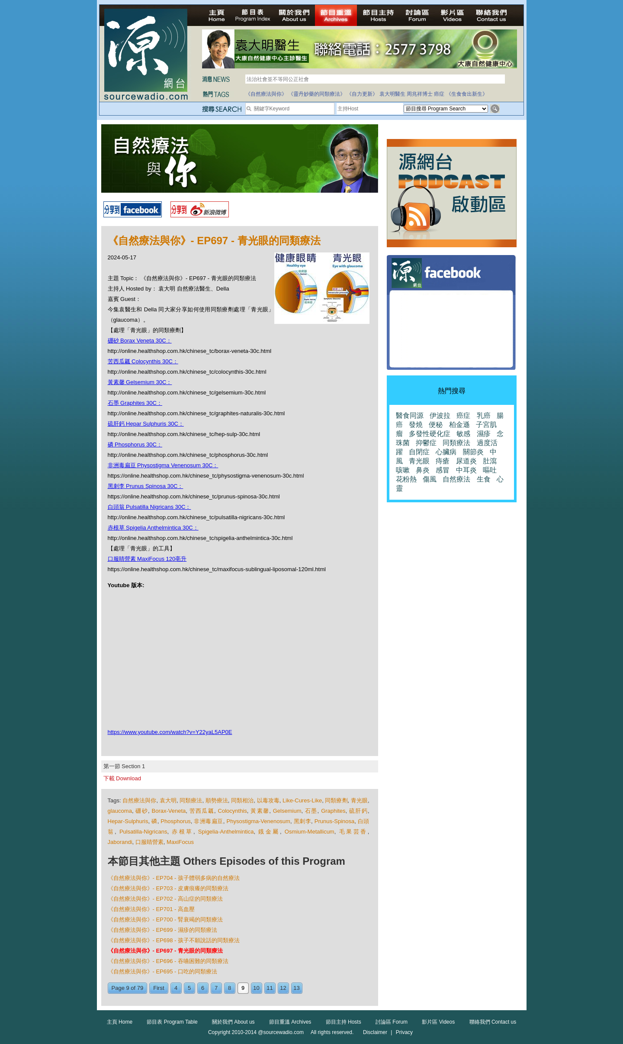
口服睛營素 (149, 842)
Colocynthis (232, 811)
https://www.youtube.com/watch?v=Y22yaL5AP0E (170, 732)
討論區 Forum (392, 1022)
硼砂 (141, 811)
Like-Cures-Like (302, 800)
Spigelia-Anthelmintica (226, 831)
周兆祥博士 (420, 94)
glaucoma (120, 811)
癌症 (439, 94)
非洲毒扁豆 (208, 821)
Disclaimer (375, 1032)
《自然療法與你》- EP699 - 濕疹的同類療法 (163, 930)
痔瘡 (443, 461)
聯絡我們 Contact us (493, 1022)
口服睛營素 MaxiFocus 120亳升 (147, 559)
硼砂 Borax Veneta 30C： (140, 340)
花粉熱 (406, 479)
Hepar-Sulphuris (128, 821)
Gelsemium (287, 811)
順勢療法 (217, 800)
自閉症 (419, 452)
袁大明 (168, 800)
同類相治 (242, 800)
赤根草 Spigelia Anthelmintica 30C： (153, 527)
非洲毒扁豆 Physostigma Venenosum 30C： (163, 465)
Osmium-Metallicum (309, 831)
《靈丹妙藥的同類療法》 (316, 94)
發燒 (416, 424)
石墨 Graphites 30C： (135, 403)
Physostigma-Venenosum (258, 821)
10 (256, 988)
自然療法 (456, 479)
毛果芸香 (353, 831)
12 (283, 988)
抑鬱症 (426, 442)
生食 (484, 479)
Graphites (333, 811)
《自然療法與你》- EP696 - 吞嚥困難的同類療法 (168, 961)
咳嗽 (403, 470)
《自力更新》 (362, 94)
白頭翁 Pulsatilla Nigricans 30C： (149, 507)
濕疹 (484, 433)
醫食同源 (410, 415)
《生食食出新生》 (467, 94)
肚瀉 (490, 461)
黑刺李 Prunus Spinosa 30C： (145, 486)
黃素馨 (259, 811)
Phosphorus (175, 821)
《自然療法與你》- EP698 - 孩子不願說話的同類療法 (174, 940)
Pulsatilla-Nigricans (143, 831)
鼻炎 (423, 470)
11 (270, 988)
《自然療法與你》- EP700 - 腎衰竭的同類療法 (165, 919)
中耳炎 (466, 470)
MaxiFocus (180, 842)
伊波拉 (440, 415)
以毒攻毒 (268, 800)
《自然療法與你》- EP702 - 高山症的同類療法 (165, 898)
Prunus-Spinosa (335, 821)
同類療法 (191, 800)
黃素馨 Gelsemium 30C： (140, 382)
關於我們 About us (233, 1022)
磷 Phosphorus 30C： (135, 444)
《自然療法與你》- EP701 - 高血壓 (151, 909)
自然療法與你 (139, 800)
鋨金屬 (269, 831)
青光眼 (359, 800)
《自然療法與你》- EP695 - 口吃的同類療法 (163, 971)
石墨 (311, 811)
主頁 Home (119, 1022)
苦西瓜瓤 (201, 811)
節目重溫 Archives (290, 1022)
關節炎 (473, 452)
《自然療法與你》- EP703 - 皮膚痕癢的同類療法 (168, 888)
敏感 (463, 433)
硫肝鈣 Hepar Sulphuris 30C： (146, 423)
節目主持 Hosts (343, 1022)
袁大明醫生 (392, 94)
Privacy (404, 1032)
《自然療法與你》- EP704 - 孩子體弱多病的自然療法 (174, 878)
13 (296, 988)
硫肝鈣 (358, 811)
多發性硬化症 (429, 433)
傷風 (430, 479)
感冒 (443, 470)
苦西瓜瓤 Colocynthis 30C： (143, 361)
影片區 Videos (438, 1022)
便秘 (436, 424)
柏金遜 (459, 424)
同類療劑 (336, 800)
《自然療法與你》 (266, 94)
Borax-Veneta (169, 811)
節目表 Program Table (172, 1022)
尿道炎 (466, 461)
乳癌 (484, 415)
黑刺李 (302, 821)
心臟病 (446, 452)
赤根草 (182, 831)
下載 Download (122, 778)
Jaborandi (120, 842)
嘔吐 (490, 470)
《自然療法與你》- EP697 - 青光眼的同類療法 (165, 950)
